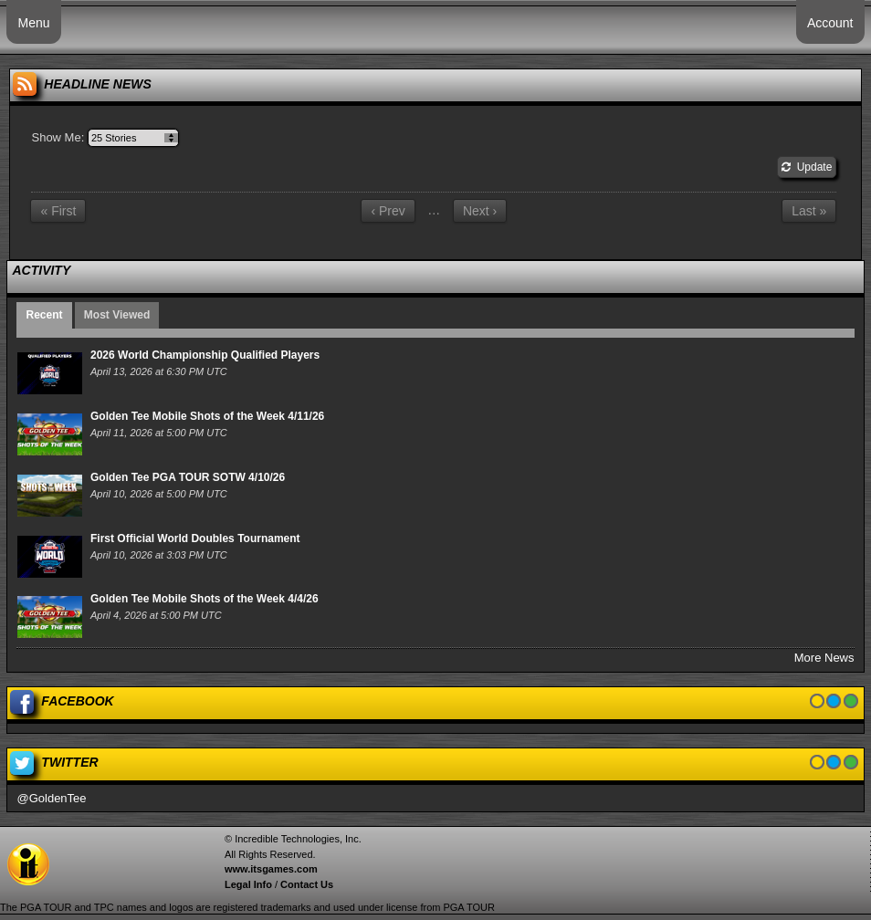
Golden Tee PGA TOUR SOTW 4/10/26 (187, 477)
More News (824, 657)
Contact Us (306, 884)
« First (58, 211)
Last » (809, 211)
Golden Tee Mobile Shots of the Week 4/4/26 (204, 598)
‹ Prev (387, 211)
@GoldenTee (51, 798)
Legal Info (248, 884)
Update (807, 167)
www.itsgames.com (271, 868)
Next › (480, 211)
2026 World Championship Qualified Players (205, 355)
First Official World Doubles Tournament (195, 538)
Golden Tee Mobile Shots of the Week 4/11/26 (207, 416)
